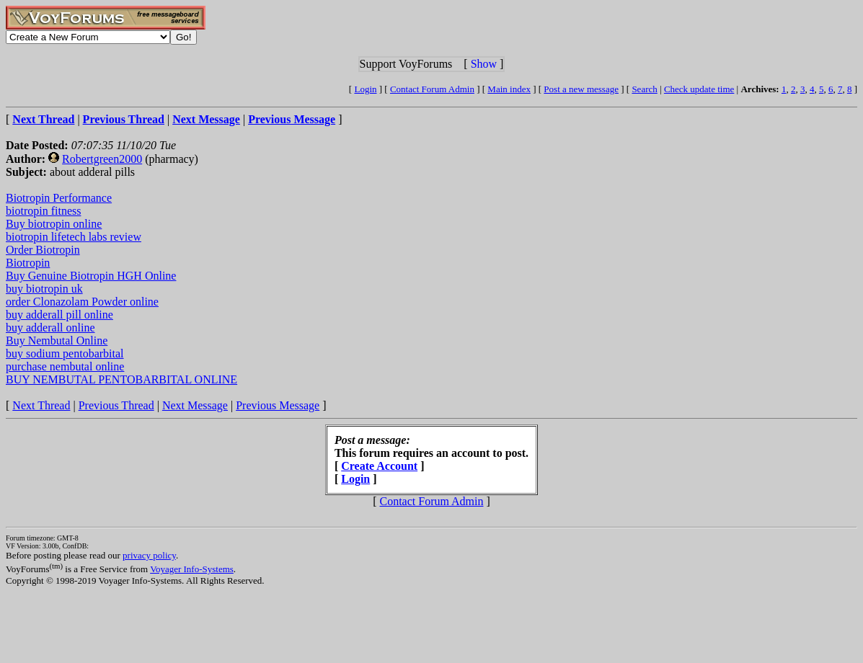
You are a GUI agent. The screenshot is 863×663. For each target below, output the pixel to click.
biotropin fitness (43, 211)
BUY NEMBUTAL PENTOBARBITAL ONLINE (121, 379)
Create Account (379, 466)
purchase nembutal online (65, 366)
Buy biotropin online (54, 224)
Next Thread (41, 405)
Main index (509, 89)
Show (484, 64)
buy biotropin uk (44, 288)
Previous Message (277, 405)
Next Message (195, 405)
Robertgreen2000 (102, 159)
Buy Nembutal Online (56, 340)
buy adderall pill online (59, 314)
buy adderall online (50, 327)
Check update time (699, 89)
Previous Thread (116, 405)
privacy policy (149, 555)
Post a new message (581, 89)
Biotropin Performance (59, 198)
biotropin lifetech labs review (73, 237)
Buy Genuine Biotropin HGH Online (91, 276)
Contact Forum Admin (432, 89)
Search (644, 89)
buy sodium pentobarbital (65, 353)
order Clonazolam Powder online (82, 301)
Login (365, 89)
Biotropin (28, 263)
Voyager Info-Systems (192, 569)
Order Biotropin (43, 250)
